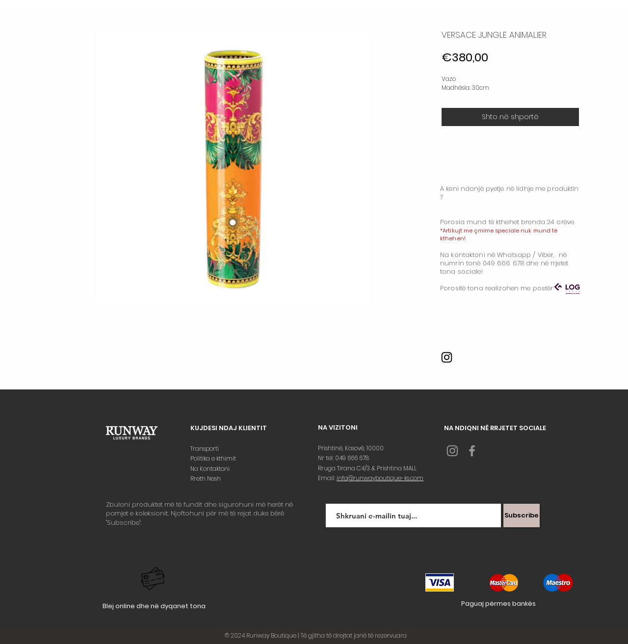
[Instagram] (447, 357)
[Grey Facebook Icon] (472, 450)
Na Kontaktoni (210, 468)
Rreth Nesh (206, 478)
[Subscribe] (521, 515)
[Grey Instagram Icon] (452, 450)
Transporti (205, 448)
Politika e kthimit (213, 458)
